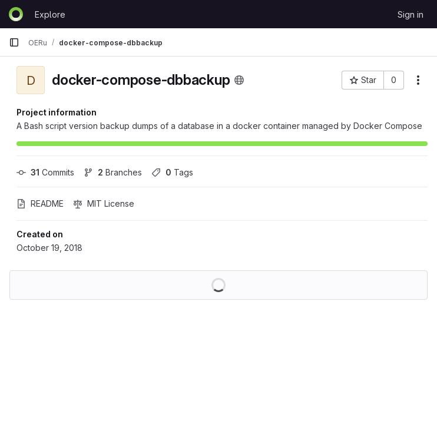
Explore (50, 14)
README (40, 203)
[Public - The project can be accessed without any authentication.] (239, 80)
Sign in (410, 14)
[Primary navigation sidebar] (14, 42)
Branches (113, 172)
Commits (45, 172)
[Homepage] (15, 14)
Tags (172, 172)
